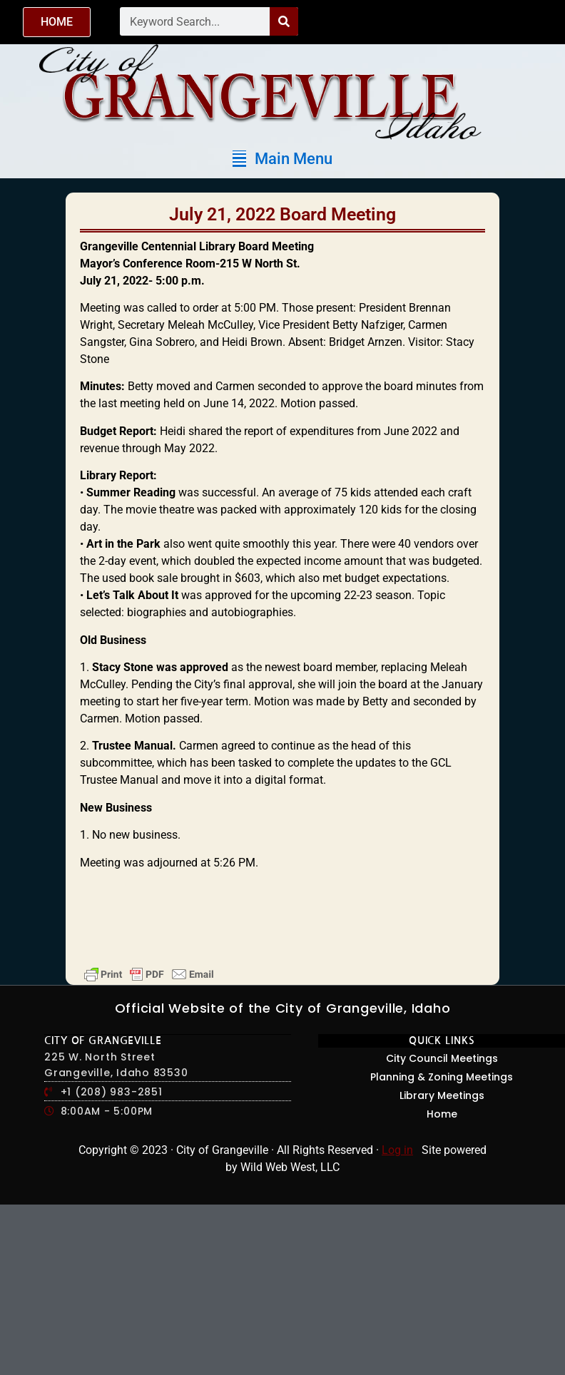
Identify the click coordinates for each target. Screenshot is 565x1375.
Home (442, 1114)
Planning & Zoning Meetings (441, 1077)
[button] (282, 158)
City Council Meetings (442, 1058)
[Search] (284, 21)
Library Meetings (441, 1095)
